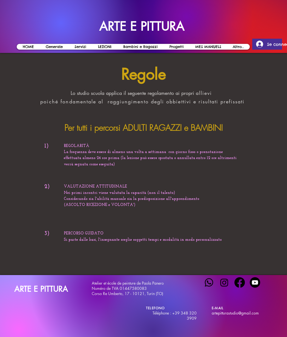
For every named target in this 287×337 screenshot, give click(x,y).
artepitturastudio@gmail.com (235, 313)
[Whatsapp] (209, 282)
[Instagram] (224, 282)
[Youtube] (255, 282)
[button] (104, 46)
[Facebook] (239, 282)
